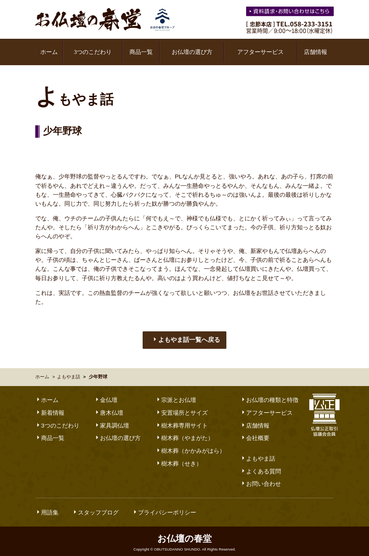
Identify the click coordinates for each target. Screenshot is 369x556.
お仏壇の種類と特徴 (269, 394)
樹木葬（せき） (178, 457)
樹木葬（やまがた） (184, 432)
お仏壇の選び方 (192, 51)
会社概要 (254, 432)
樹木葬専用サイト (181, 419)
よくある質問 (260, 465)
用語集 (47, 506)
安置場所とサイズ (181, 407)
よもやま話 (68, 371)
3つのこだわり (93, 51)
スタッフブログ (95, 506)
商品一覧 (141, 51)
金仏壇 (105, 394)
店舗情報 (315, 51)
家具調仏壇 (111, 419)
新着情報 (49, 407)
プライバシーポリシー (164, 506)
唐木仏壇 (108, 407)
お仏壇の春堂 (105, 19)
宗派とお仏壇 (175, 394)
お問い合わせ (260, 478)
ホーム (49, 51)
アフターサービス (260, 51)
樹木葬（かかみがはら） (190, 445)
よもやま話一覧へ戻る (186, 334)
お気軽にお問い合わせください (290, 12)
